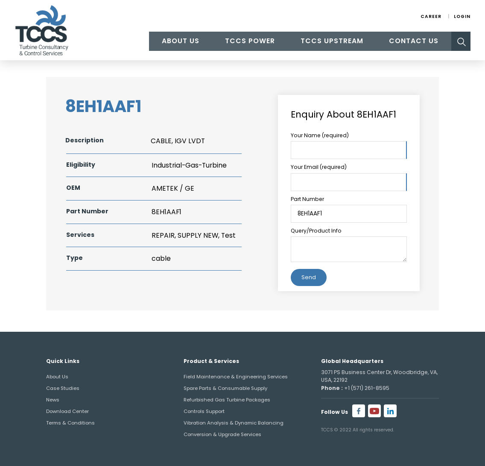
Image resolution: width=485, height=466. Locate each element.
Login (462, 16)
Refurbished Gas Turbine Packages (227, 399)
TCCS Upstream (332, 41)
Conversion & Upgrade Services (222, 434)
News (52, 399)
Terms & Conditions (70, 422)
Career (431, 16)
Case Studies (62, 388)
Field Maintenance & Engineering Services (236, 376)
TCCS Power (250, 41)
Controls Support (204, 411)
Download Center (67, 411)
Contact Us (413, 41)
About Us (180, 41)
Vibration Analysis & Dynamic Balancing (233, 422)
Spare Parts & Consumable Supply (225, 388)
